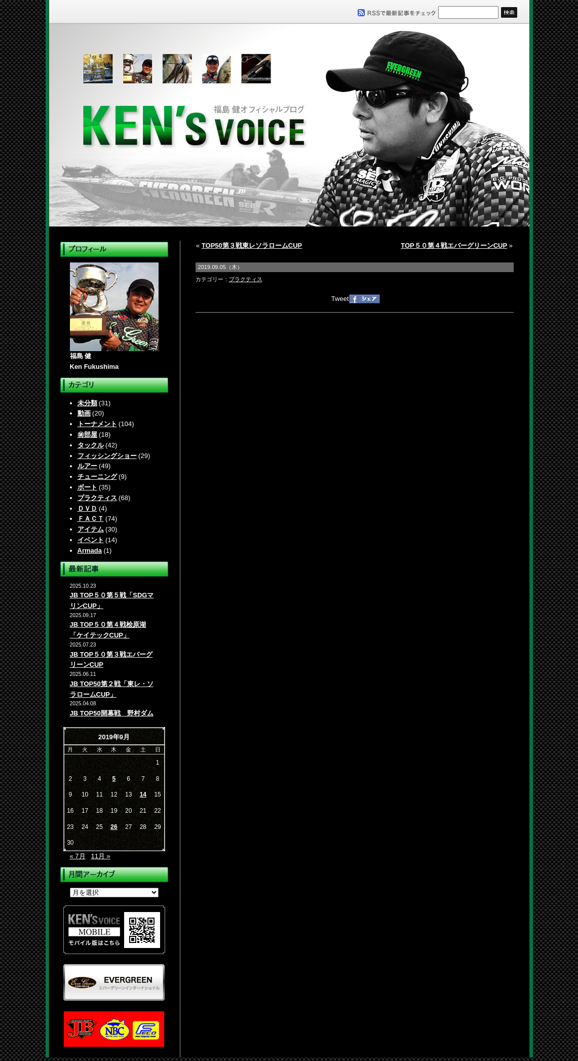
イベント (91, 540)
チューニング (97, 476)
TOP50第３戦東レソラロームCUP (252, 245)
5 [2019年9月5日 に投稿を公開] (114, 778)
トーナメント (97, 424)
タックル (91, 445)
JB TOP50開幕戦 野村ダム (111, 713)
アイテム (91, 529)
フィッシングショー (107, 456)
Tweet (340, 298)
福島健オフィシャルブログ (289, 125)
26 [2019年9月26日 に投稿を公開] (113, 826)
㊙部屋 (87, 434)
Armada (90, 550)
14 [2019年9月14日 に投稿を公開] (143, 794)
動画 (84, 413)
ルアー (87, 466)
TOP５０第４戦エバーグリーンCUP (454, 245)
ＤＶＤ (87, 508)
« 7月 (78, 856)
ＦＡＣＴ (91, 518)
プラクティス (97, 498)
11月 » (100, 856)
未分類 (87, 403)
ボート (87, 487)
